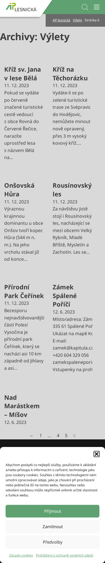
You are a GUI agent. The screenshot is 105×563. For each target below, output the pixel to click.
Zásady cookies (21, 555)
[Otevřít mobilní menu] (96, 7)
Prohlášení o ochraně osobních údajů (64, 555)
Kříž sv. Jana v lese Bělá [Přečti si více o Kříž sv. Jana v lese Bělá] (22, 73)
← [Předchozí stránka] (31, 435)
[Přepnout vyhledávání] (85, 7)
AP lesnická (61, 20)
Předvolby (52, 542)
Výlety (77, 20)
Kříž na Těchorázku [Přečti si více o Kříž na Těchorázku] (70, 73)
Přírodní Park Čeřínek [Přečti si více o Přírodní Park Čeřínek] (24, 291)
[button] (96, 454)
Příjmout (52, 511)
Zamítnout (53, 526)
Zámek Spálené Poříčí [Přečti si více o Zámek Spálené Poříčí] (65, 295)
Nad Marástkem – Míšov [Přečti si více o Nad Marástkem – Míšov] (22, 406)
